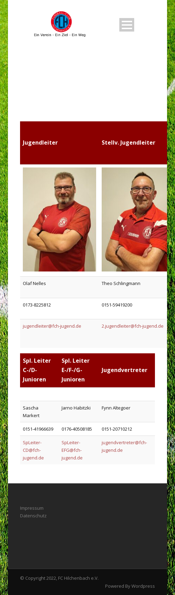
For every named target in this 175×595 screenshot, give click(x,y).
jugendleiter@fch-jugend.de (52, 326)
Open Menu (126, 25)
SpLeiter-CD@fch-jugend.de (33, 450)
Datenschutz (33, 515)
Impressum (32, 508)
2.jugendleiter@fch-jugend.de (133, 326)
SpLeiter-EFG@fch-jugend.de (72, 450)
